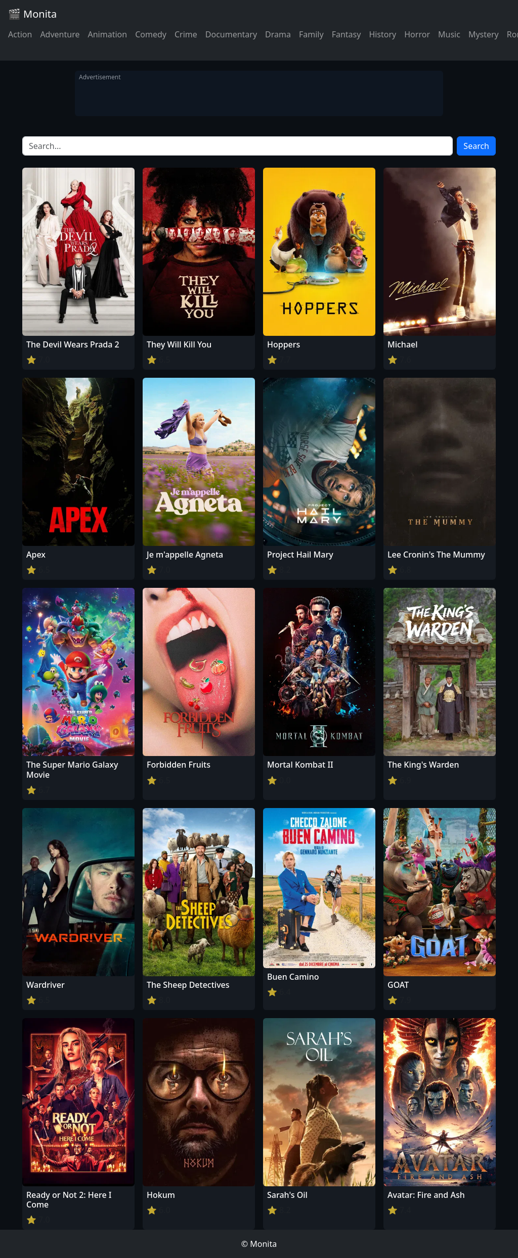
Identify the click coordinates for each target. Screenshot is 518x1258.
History (382, 34)
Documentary (231, 34)
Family (311, 34)
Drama (278, 34)
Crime (186, 34)
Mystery (483, 34)
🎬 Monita (32, 14)
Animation (107, 34)
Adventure (59, 34)
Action (20, 34)
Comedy (150, 34)
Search (476, 146)
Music (449, 34)
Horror (417, 34)
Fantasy (346, 34)
